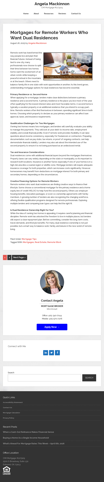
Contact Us (7, 407)
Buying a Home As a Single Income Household (26, 438)
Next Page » (19, 257)
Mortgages (28, 242)
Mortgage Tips (29, 239)
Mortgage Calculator (11, 413)
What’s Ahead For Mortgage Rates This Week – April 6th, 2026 (33, 443)
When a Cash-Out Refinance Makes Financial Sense (28, 432)
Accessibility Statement (13, 402)
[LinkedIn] (45, 352)
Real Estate (40, 242)
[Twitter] (51, 352)
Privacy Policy (8, 418)
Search (11, 372)
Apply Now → (52, 327)
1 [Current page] (4, 257)
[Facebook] (57, 352)
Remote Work (54, 242)
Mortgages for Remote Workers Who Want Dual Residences (49, 35)
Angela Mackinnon (52, 3)
